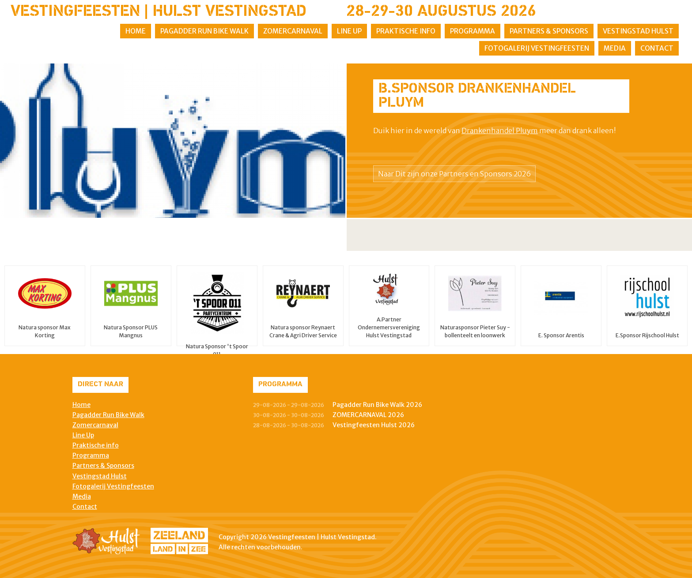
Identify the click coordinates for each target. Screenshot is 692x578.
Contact (656, 48)
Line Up (349, 31)
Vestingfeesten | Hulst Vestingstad (158, 12)
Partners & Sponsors (549, 31)
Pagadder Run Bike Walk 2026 (377, 405)
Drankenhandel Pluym (499, 130)
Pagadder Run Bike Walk (204, 31)
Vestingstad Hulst (638, 31)
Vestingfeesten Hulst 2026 (374, 425)
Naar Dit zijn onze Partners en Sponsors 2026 (454, 173)
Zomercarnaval (292, 31)
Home (135, 31)
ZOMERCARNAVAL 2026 (368, 415)
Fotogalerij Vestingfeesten (536, 48)
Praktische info (405, 31)
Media (615, 48)
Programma (472, 31)
